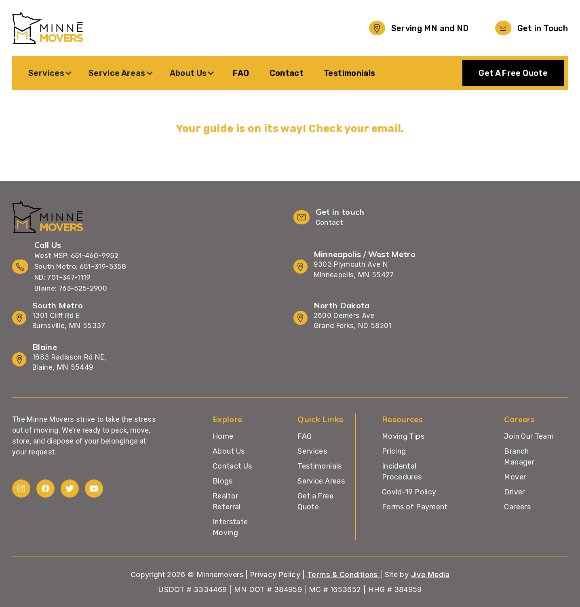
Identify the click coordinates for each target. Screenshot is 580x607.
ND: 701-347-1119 (62, 277)
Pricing (394, 451)
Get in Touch (542, 28)
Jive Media (430, 574)
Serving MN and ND (430, 28)
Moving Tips (403, 436)
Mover (515, 477)
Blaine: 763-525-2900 (70, 288)
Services (312, 451)
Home (223, 436)
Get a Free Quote (315, 501)
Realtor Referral (227, 501)
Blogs (223, 481)
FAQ (241, 73)
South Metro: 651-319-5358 (80, 266)
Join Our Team (529, 436)
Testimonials (349, 73)
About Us (229, 451)
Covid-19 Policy (409, 492)
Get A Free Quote (513, 73)
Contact (287, 73)
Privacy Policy (275, 574)
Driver (514, 492)
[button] (50, 73)
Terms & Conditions (343, 574)
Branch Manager (519, 457)
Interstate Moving (230, 527)
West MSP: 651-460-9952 (76, 255)
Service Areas (321, 481)
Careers (517, 506)
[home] (47, 28)
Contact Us (232, 466)
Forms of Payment (415, 506)
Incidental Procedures (402, 471)
